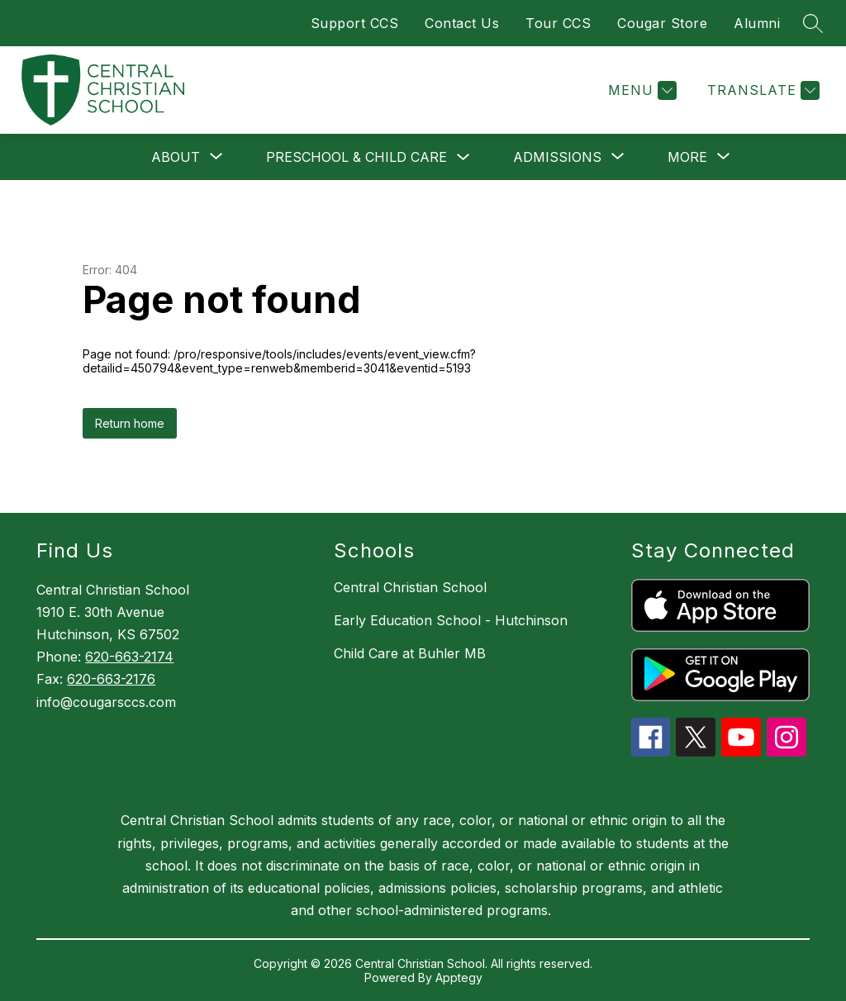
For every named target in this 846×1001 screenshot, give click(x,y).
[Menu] (640, 90)
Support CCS (355, 23)
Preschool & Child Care (356, 157)
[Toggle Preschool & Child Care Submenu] (463, 157)
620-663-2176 (111, 679)
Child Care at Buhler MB (410, 653)
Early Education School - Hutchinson (451, 620)
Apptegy (458, 977)
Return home (129, 423)
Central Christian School (410, 587)
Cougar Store (662, 23)
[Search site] (813, 23)
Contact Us (462, 23)
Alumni (757, 23)
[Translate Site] (761, 90)
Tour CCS (558, 23)
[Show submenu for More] (687, 157)
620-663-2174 (129, 656)
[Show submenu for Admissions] (557, 157)
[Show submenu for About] (175, 157)
